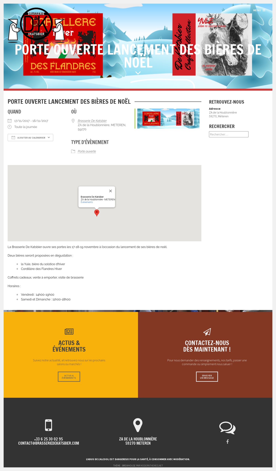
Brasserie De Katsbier (92, 121)
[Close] (110, 191)
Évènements (87, 202)
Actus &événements (69, 376)
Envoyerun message (207, 376)
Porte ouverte (87, 151)
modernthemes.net (151, 465)
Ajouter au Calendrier (28, 137)
